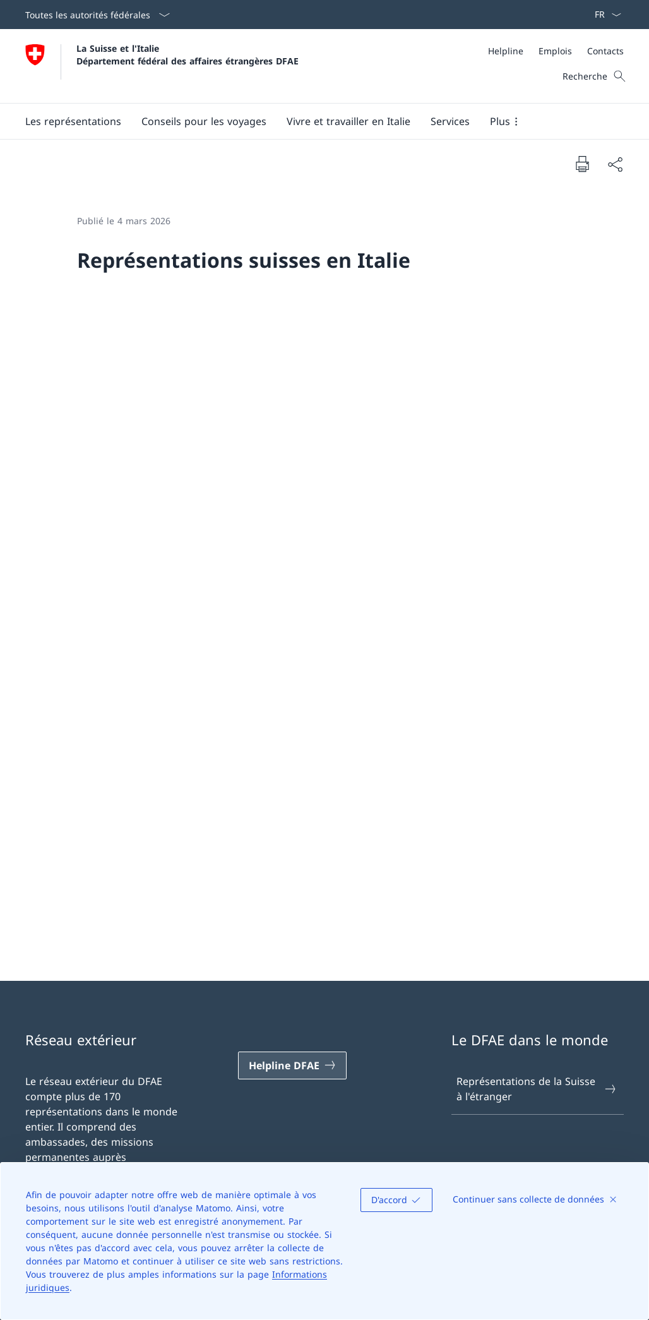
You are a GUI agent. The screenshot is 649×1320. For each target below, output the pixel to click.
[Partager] (614, 164)
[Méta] (555, 50)
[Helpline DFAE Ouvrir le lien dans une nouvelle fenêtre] (292, 1065)
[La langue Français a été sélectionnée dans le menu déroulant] (604, 14)
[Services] (450, 121)
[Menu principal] (314, 121)
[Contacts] (605, 50)
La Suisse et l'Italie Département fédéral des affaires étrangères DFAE (187, 54)
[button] (73, 121)
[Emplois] (555, 50)
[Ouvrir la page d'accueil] (162, 66)
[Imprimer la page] (582, 163)
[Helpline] (505, 50)
